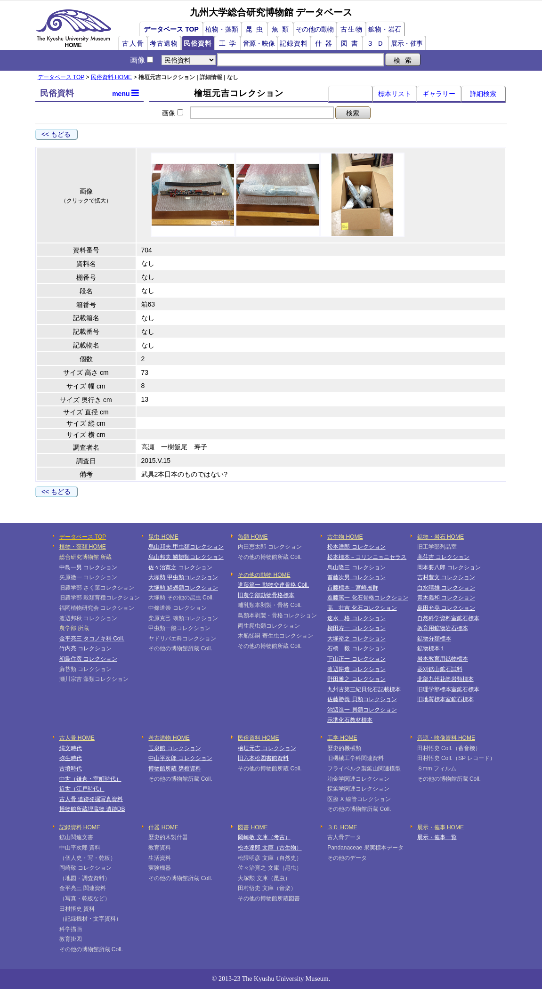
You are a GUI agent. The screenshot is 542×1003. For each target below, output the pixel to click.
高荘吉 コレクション (443, 557)
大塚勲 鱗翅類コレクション (183, 587)
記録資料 (294, 43)
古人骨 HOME (77, 738)
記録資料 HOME (79, 827)
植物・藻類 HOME (82, 546)
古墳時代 (70, 768)
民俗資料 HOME (111, 77)
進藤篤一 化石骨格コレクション (367, 597)
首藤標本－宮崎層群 (352, 587)
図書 (351, 43)
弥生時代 (70, 758)
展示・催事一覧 (437, 837)
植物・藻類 (221, 29)
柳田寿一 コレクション (356, 628)
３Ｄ (377, 43)
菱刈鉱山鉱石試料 (439, 669)
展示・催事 (407, 43)
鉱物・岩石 (384, 29)
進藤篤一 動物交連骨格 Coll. (273, 585)
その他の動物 (315, 29)
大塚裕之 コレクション (356, 638)
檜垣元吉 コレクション (267, 748)
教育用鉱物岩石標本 (442, 628)
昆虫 (256, 29)
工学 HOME (342, 738)
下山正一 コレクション (356, 658)
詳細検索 (483, 93)
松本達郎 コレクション (356, 546)
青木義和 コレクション (446, 597)
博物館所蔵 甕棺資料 (174, 768)
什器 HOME (163, 827)
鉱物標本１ (431, 648)
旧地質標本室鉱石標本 (445, 699)
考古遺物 (164, 43)
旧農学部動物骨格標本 (266, 595)
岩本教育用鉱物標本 (442, 658)
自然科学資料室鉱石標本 (448, 618)
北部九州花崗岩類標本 (445, 679)
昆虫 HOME (163, 537)
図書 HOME (252, 827)
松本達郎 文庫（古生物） (269, 847)
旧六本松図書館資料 (263, 758)
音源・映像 (259, 43)
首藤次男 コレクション (356, 577)
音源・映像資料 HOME (446, 738)
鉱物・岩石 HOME (440, 537)
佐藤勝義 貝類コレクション (361, 699)
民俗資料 (198, 43)
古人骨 (133, 43)
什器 (325, 43)
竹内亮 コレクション (85, 648)
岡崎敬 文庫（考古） (264, 837)
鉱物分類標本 (434, 638)
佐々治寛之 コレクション (180, 567)
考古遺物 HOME (168, 738)
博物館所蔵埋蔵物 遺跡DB (92, 809)
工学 (229, 43)
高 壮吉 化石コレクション (361, 608)
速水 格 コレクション (356, 618)
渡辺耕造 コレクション (356, 669)
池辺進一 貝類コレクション (361, 709)
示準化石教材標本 (349, 720)
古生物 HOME (345, 537)
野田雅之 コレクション (356, 679)
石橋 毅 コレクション (356, 648)
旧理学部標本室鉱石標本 (448, 689)
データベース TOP (171, 29)
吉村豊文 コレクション (446, 577)
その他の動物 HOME (264, 575)
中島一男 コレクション (88, 567)
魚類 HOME (252, 537)
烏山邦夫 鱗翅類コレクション (185, 557)
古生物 (351, 29)
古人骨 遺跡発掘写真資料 (91, 799)
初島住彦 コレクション (88, 658)
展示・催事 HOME (440, 827)
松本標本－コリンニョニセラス (366, 557)
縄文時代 (70, 748)
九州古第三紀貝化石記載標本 (364, 689)
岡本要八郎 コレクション (449, 567)
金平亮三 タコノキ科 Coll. (92, 638)
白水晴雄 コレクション (446, 587)
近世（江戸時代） (82, 788)
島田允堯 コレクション (446, 608)
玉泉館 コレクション (174, 748)
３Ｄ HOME (342, 827)
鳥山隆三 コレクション (356, 567)
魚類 (282, 29)
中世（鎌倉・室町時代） (90, 779)
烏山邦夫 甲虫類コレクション (185, 546)
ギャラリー (438, 93)
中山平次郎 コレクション (180, 758)
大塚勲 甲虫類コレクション (183, 577)
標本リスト (394, 93)
